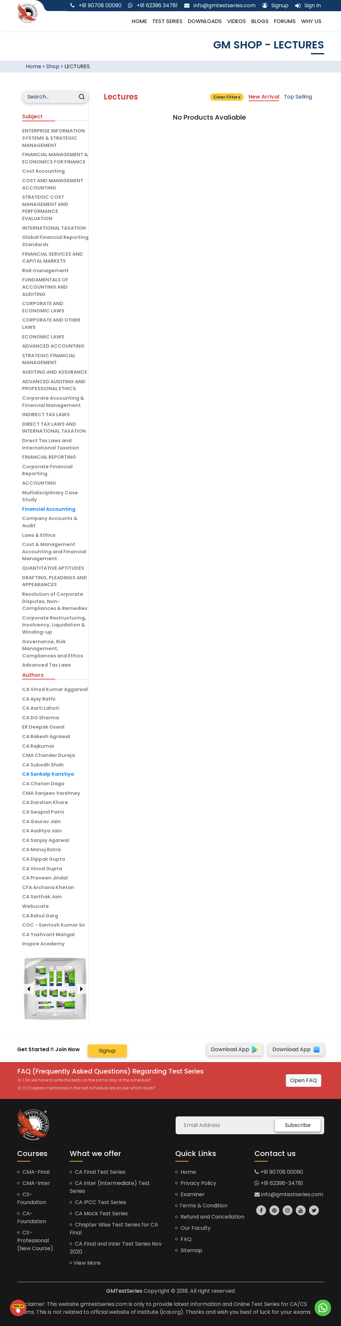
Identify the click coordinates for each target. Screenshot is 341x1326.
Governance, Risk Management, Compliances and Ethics (52, 648)
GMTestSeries (124, 1291)
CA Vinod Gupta (42, 868)
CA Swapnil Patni (43, 812)
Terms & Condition (201, 1205)
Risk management (45, 270)
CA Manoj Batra (41, 849)
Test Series (167, 21)
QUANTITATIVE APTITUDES (53, 568)
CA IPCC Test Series (98, 1202)
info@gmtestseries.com (289, 1194)
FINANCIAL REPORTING (49, 457)
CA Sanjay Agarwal (45, 840)
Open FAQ (303, 1080)
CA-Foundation (31, 1217)
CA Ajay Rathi (38, 699)
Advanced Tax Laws (46, 665)
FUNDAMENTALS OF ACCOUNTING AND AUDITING (45, 286)
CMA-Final (33, 1172)
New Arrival (264, 97)
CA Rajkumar (38, 746)
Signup (107, 1050)
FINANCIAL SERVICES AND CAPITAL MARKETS (52, 258)
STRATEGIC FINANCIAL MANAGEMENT (49, 359)
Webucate (35, 906)
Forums (285, 21)
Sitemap (188, 1250)
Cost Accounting (43, 171)
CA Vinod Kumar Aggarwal (55, 689)
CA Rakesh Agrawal (46, 736)
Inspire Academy (43, 943)
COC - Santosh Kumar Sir (53, 925)
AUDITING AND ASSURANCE (54, 372)
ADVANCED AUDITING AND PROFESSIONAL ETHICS (53, 385)
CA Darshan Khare (45, 802)
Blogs (260, 21)
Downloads (205, 21)
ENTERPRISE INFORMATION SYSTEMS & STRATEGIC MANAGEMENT (53, 138)
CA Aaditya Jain (42, 830)
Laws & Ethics (38, 535)
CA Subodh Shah (43, 765)
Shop (52, 66)
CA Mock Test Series (99, 1213)
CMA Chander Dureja (48, 755)
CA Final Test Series (97, 1172)
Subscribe (298, 1125)
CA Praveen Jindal (45, 878)
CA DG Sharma (40, 717)
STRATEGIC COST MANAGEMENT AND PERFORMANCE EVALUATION (45, 208)
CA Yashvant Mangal (48, 934)
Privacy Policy (195, 1183)
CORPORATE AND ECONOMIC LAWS (43, 307)
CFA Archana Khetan (48, 887)
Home (139, 21)
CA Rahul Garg (40, 915)
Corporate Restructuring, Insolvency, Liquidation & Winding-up (54, 625)
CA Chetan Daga (43, 783)
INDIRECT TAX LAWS (46, 414)
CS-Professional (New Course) (35, 1240)
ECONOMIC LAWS (43, 336)
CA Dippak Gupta (43, 859)
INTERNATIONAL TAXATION (54, 228)
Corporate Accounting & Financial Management (53, 402)
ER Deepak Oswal (43, 727)
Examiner (190, 1194)
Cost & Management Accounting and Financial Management (54, 551)
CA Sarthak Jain (42, 896)
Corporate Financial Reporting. (47, 470)
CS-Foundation (31, 1198)
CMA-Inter (33, 1183)
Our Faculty (193, 1228)
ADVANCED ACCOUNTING (53, 346)
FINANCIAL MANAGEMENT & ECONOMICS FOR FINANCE (55, 158)
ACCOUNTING (39, 483)
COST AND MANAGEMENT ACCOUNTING (52, 184)
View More (85, 1263)
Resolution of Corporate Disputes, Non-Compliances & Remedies (54, 601)
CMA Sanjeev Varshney (51, 793)
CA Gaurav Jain (41, 821)
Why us (311, 21)
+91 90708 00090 (279, 1172)
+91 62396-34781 (279, 1183)
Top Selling (298, 97)
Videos (236, 21)
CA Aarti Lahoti (40, 708)
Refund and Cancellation (209, 1217)
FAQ (183, 1239)
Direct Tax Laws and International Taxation (50, 444)
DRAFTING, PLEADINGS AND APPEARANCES (54, 581)
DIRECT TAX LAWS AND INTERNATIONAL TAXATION (54, 428)
